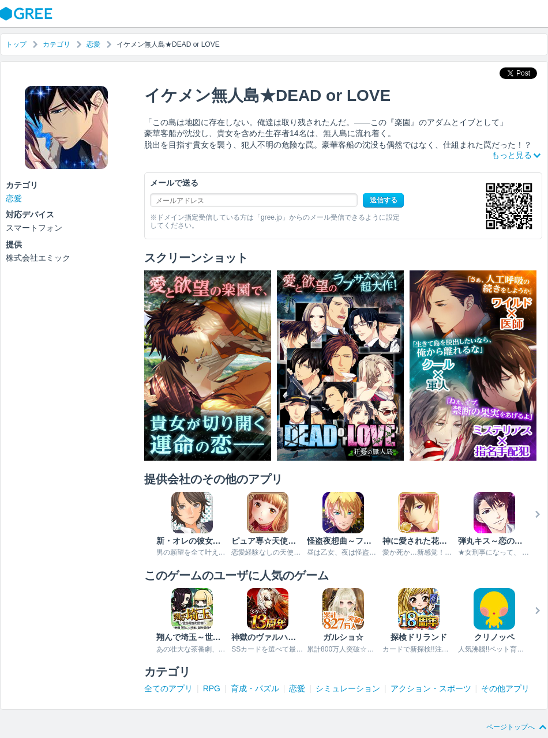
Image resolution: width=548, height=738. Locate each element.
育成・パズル (255, 688)
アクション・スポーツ (431, 688)
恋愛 (93, 44)
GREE (27, 14)
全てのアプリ (168, 688)
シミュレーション (348, 688)
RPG (211, 688)
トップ (16, 44)
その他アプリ (505, 688)
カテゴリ (56, 44)
